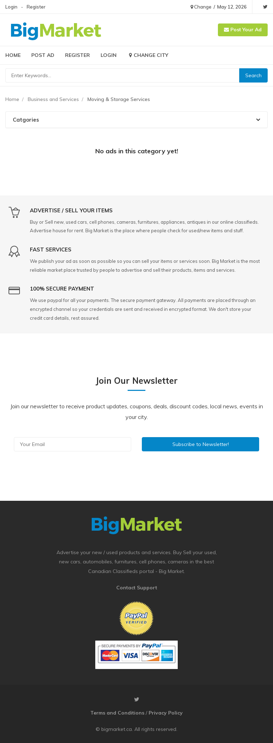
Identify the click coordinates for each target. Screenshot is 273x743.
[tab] (136, 120)
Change (201, 7)
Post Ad (42, 55)
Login (11, 7)
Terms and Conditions (117, 713)
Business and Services (53, 99)
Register (36, 7)
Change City (147, 55)
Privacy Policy (166, 713)
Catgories (136, 119)
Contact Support (136, 587)
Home (13, 55)
